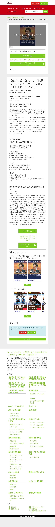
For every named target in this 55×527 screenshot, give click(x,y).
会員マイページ (13, 8)
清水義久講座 (33, 390)
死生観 (11, 489)
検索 (45, 11)
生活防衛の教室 (14, 413)
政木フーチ (32, 406)
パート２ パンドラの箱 (17, 429)
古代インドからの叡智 (36, 446)
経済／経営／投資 (14, 410)
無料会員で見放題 (35, 493)
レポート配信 (13, 426)
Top (8, 17)
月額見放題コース (26, 8)
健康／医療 (32, 410)
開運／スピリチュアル (36, 472)
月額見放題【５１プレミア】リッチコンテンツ (16, 378)
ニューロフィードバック (37, 427)
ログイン (43, 3)
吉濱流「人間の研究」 (16, 493)
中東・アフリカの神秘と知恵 (37, 453)
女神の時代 (13, 487)
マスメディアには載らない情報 (16, 420)
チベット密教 (34, 443)
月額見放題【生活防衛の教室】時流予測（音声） (37, 378)
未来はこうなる (34, 419)
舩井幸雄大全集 (14, 416)
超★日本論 (13, 446)
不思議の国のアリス (15, 464)
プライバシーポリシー (37, 507)
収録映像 (32, 398)
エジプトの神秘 (34, 457)
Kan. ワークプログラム (16, 406)
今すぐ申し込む (33, 56)
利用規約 (33, 509)
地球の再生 (13, 475)
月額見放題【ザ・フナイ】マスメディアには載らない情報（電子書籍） (16, 385)
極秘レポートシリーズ (16, 424)
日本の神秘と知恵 (14, 438)
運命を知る (13, 484)
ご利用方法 (12, 11)
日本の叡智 (13, 441)
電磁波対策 (13, 478)
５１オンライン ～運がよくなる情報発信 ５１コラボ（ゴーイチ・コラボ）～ (27, 353)
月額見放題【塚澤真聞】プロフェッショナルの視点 (37, 385)
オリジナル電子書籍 (36, 481)
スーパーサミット (15, 434)
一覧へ (27, 285)
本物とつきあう (13, 472)
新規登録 (35, 3)
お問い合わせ (14, 509)
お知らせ (12, 507)
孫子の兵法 (21, 17)
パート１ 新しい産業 (36, 425)
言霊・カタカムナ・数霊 (17, 443)
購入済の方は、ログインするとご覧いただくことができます (27, 60)
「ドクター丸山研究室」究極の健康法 (16, 391)
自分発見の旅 (13, 481)
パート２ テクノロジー (37, 422)
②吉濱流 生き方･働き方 (16, 496)
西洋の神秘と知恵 (14, 452)
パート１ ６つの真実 (16, 432)
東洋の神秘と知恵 (13, 17)
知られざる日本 (14, 448)
